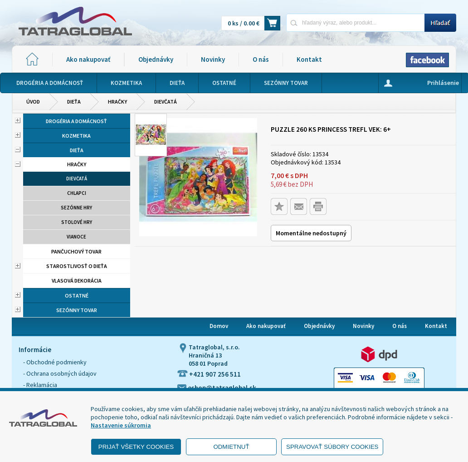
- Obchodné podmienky (55, 362)
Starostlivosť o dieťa (76, 266)
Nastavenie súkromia (121, 425)
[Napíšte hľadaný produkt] (355, 22)
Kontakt (309, 59)
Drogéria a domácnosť (76, 121)
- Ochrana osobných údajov (60, 373)
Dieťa (74, 101)
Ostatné (76, 295)
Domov (219, 326)
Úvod (33, 101)
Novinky (213, 59)
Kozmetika (76, 135)
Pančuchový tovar (76, 251)
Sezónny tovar (76, 310)
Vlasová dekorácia (77, 280)
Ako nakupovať (88, 59)
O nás (261, 59)
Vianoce (76, 236)
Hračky (117, 101)
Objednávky (155, 59)
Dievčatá (165, 101)
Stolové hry (76, 222)
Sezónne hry (76, 207)
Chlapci (76, 193)
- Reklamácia (40, 385)
